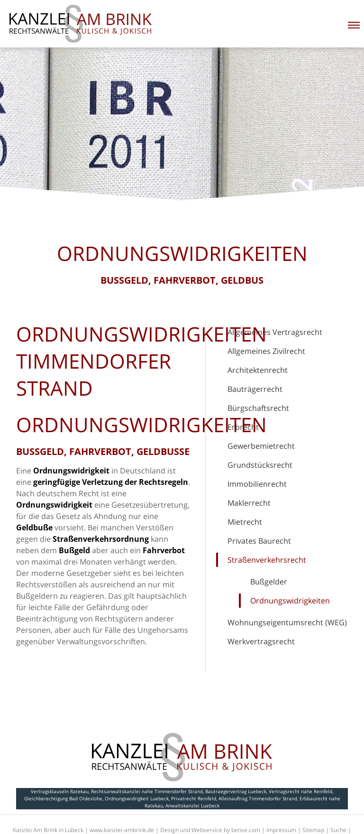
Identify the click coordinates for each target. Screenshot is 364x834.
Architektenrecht (258, 370)
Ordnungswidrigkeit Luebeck (137, 798)
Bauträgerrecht (255, 389)
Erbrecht (243, 427)
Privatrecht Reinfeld (193, 798)
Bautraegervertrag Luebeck (235, 791)
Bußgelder (268, 581)
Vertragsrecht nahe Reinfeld (300, 791)
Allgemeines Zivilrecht (266, 351)
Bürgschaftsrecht (258, 408)
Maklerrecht (249, 503)
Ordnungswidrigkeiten (290, 600)
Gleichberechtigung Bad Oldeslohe (63, 798)
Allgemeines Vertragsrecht (275, 332)
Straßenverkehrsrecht (267, 560)
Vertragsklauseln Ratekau (60, 791)
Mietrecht (245, 522)
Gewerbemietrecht (261, 446)
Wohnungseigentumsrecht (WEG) (287, 622)
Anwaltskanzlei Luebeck (192, 805)
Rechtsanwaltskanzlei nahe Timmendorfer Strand (147, 791)
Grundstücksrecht (260, 465)
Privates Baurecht (259, 541)
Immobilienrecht (257, 484)
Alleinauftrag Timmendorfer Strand (257, 798)
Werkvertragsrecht (261, 641)
